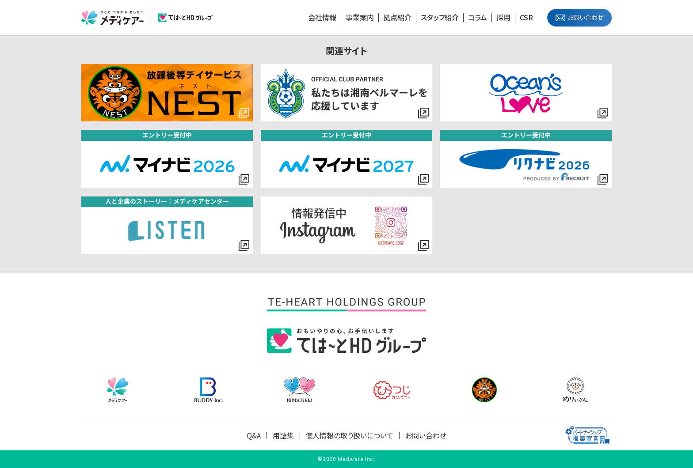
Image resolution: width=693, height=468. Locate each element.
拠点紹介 (397, 17)
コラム (477, 17)
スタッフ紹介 (440, 17)
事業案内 (360, 17)
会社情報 (322, 17)
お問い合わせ (585, 17)
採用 (503, 17)
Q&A (254, 435)
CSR (526, 17)
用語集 (283, 435)
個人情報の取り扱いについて (349, 435)
